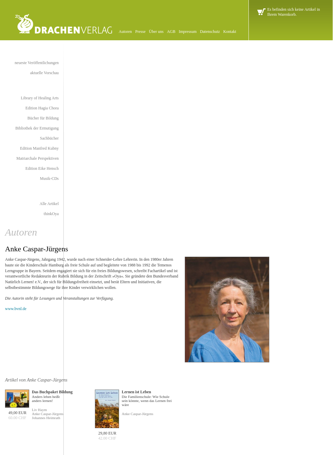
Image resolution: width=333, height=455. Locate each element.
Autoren (125, 31)
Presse (140, 31)
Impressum (188, 31)
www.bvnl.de (15, 308)
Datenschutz (210, 31)
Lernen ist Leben (136, 392)
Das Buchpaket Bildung (52, 392)
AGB (171, 31)
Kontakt (229, 31)
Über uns (156, 31)
